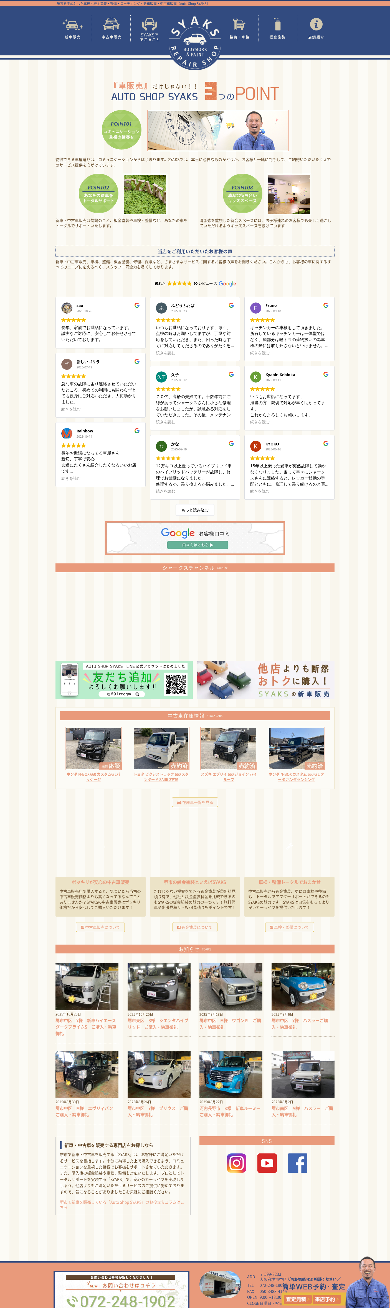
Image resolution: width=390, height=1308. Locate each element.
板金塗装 (278, 29)
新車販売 (73, 29)
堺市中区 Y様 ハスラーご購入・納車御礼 (301, 1008)
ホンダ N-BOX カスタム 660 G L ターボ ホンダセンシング (296, 761)
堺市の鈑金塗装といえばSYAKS (195, 866)
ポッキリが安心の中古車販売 (100, 866)
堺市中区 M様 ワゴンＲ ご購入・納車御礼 (229, 1008)
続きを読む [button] (71, 352)
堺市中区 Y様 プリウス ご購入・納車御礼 (157, 1096)
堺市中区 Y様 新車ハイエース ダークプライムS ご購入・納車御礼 (85, 1012)
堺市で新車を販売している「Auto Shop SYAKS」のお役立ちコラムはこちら (122, 1190)
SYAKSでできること (150, 29)
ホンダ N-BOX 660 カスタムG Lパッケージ (93, 761)
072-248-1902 (272, 1270)
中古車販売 (111, 29)
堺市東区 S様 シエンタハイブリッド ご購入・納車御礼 (158, 1012)
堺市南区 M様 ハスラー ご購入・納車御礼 (302, 1096)
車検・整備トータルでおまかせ (290, 866)
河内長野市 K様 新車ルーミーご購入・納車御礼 (229, 1096)
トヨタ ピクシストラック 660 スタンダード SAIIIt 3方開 (161, 761)
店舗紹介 (316, 29)
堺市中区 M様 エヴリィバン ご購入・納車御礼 (85, 1096)
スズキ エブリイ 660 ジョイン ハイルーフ (229, 761)
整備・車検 (239, 29)
